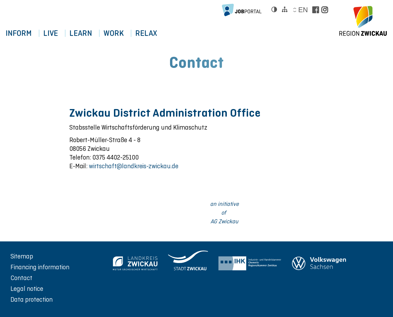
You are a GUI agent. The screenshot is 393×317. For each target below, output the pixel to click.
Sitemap (21, 256)
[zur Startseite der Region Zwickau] (363, 21)
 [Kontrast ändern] (274, 9)
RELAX (160, 33)
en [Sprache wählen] (302, 10)
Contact (21, 277)
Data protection (31, 299)
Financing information (39, 267)
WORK (124, 33)
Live (55, 33)
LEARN (88, 33)
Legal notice (26, 288)
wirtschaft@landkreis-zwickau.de (133, 166)
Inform (20, 33)
